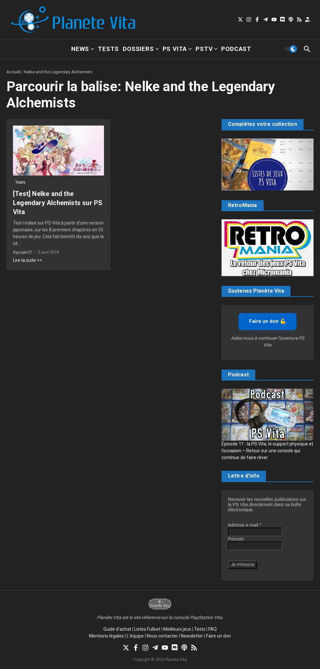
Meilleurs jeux (177, 629)
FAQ (212, 629)
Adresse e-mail (244, 525)
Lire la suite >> (27, 260)
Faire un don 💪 (267, 321)
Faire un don (218, 636)
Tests (108, 49)
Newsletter (192, 636)
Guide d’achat (117, 629)
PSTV (206, 49)
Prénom (236, 538)
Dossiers (140, 49)
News (82, 49)
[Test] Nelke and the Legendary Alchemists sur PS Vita (57, 203)
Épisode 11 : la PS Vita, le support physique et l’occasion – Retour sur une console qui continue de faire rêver (267, 450)
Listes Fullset (147, 629)
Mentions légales (106, 636)
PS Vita (177, 49)
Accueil (13, 71)
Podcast (236, 49)
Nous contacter (162, 636)
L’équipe (135, 636)
